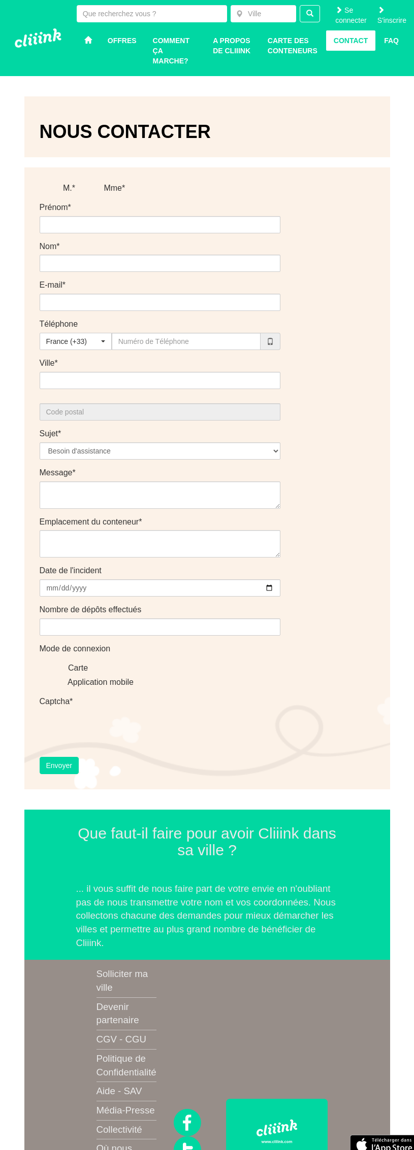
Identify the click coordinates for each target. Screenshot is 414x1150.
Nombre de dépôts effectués (91, 609)
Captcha (55, 701)
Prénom (54, 207)
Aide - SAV (119, 1091)
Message (56, 472)
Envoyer (59, 765)
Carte (71, 668)
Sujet (49, 433)
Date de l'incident (71, 570)
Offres (122, 41)
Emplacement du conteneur (89, 521)
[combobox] (263, 13)
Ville (47, 363)
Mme (106, 188)
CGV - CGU (121, 1039)
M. (61, 188)
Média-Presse (126, 1110)
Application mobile (94, 682)
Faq (391, 41)
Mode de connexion (75, 648)
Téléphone (59, 324)
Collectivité (119, 1129)
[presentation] (117, 729)
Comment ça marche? (171, 51)
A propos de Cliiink (231, 46)
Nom (48, 246)
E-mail (51, 285)
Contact (351, 41)
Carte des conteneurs (292, 46)
